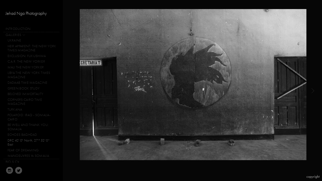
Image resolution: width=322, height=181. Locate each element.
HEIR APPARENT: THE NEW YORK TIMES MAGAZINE (32, 48)
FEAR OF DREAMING (23, 150)
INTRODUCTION (18, 29)
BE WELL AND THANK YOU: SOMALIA (28, 127)
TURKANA (15, 109)
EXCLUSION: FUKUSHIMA (27, 56)
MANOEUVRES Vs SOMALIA (28, 156)
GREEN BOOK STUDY (24, 88)
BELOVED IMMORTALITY (26, 94)
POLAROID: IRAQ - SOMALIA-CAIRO (29, 117)
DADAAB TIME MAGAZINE (28, 82)
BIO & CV (12, 162)
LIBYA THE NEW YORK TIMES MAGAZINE (29, 75)
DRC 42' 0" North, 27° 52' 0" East (28, 143)
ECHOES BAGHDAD (22, 135)
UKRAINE (14, 40)
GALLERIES (16, 35)
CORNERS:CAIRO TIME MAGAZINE (25, 102)
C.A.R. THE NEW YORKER (26, 61)
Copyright (312, 176)
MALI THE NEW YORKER (26, 67)
